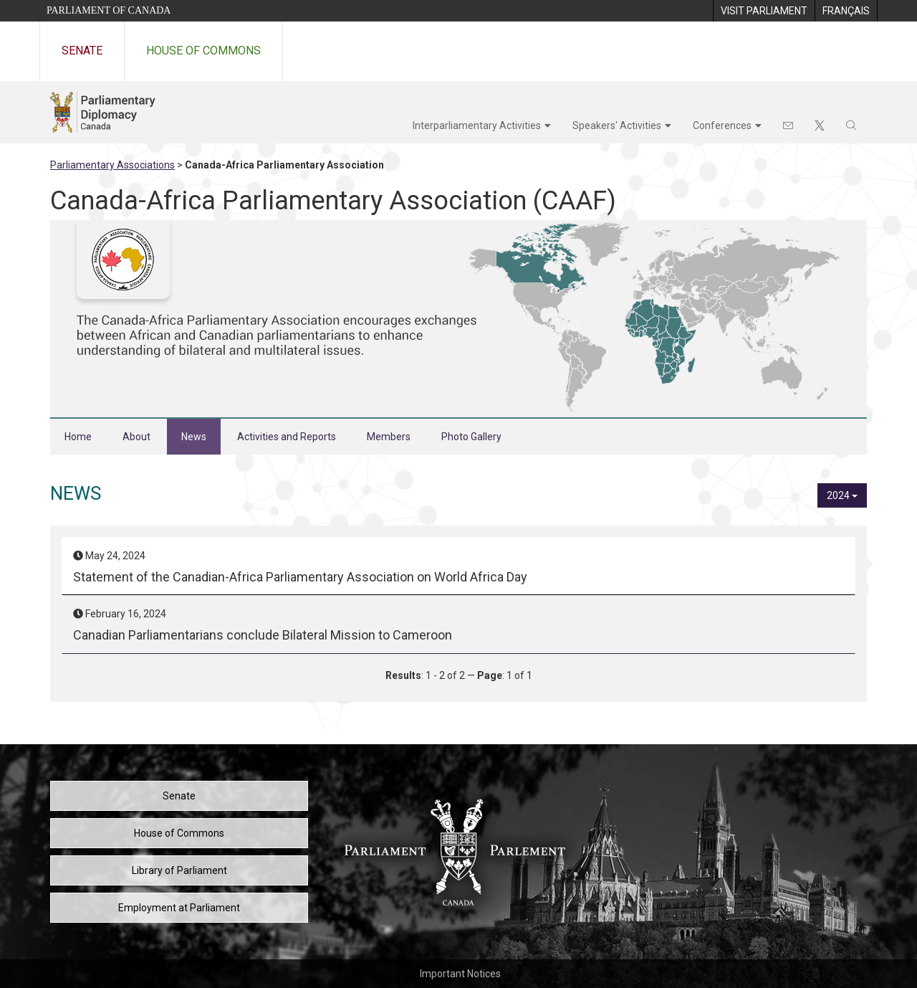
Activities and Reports (286, 436)
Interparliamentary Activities (477, 125)
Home (78, 436)
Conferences (722, 125)
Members (389, 436)
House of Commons (203, 50)
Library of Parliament (179, 870)
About (136, 436)
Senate (82, 50)
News (193, 436)
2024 (842, 495)
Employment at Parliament (179, 907)
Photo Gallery (471, 436)
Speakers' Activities (616, 125)
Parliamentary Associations (112, 165)
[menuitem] (764, 11)
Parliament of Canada (109, 10)
